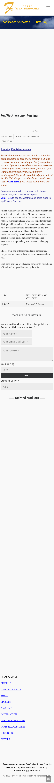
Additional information (27, 136)
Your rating (7, 364)
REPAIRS (5, 739)
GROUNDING (7, 733)
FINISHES (6, 702)
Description (6, 136)
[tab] (7, 136)
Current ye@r (10, 380)
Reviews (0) (7, 141)
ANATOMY (6, 708)
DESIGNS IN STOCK (11, 689)
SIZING (4, 695)
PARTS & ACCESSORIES (13, 727)
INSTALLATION (9, 714)
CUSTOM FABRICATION (13, 720)
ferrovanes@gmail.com (27, 770)
